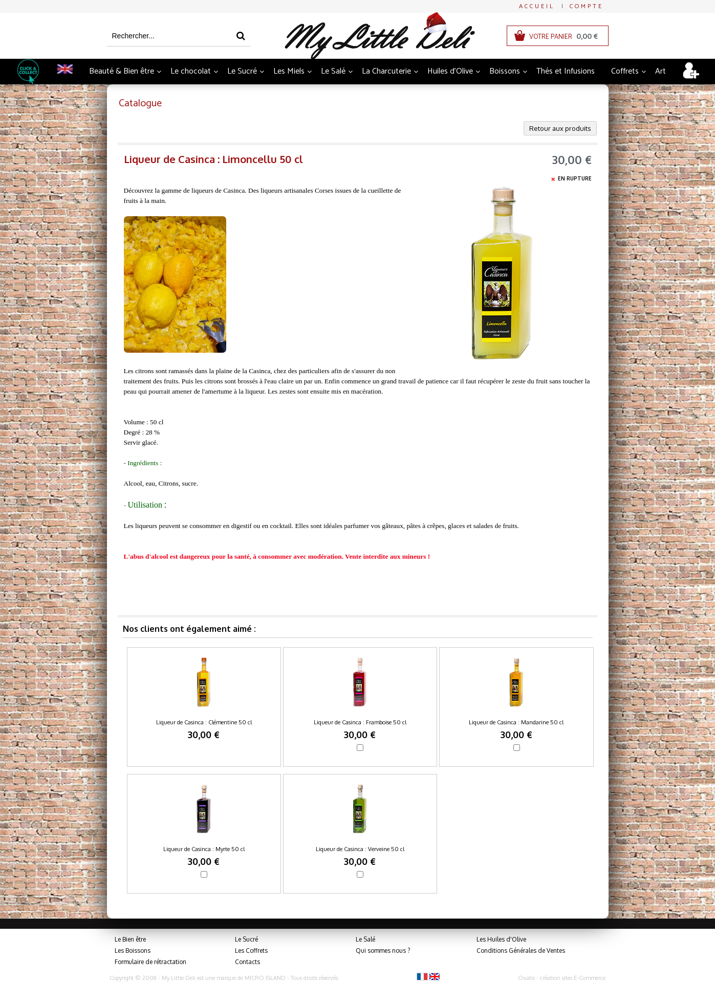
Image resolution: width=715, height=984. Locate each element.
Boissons (504, 71)
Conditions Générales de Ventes (520, 950)
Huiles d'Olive (450, 71)
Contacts (247, 962)
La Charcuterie (386, 71)
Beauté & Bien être (121, 71)
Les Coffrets (251, 950)
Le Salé (333, 71)
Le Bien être (130, 939)
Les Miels (289, 71)
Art (660, 71)
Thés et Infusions (565, 71)
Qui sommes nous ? (383, 950)
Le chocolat (190, 71)
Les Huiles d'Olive (501, 939)
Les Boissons (132, 950)
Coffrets (625, 71)
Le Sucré (242, 71)
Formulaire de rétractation (150, 962)
